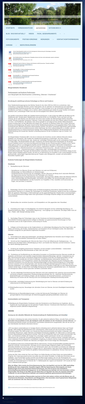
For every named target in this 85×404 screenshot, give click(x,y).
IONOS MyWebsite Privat (11, 401)
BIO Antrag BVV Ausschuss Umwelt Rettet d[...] (23, 64)
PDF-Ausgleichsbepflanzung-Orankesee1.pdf (22, 82)
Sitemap (11, 398)
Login (81, 397)
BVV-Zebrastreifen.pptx (18, 58)
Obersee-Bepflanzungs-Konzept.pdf (20, 70)
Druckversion (6, 398)
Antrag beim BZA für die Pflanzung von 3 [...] (22, 52)
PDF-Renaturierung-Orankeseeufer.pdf (21, 76)
